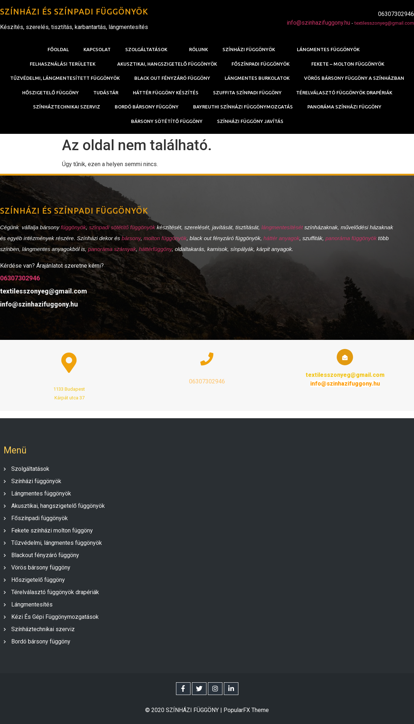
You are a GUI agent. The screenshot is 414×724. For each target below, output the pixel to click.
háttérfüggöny (155, 249)
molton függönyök (165, 238)
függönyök (73, 227)
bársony (131, 238)
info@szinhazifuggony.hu (318, 22)
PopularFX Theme (246, 710)
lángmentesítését (282, 227)
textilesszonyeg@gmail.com (384, 23)
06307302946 (20, 278)
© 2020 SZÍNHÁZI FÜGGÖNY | (184, 710)
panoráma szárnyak (112, 249)
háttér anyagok (281, 238)
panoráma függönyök (351, 238)
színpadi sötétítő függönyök (122, 227)
